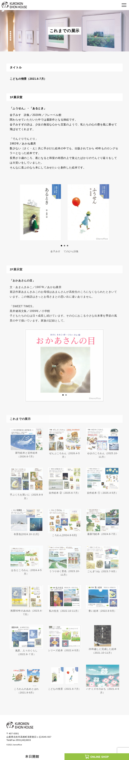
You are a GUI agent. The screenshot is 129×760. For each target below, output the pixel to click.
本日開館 (32, 756)
